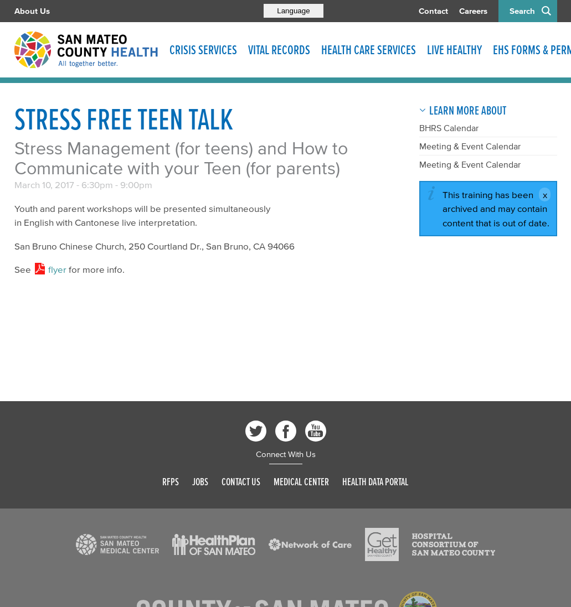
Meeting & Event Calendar (470, 146)
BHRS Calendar (449, 128)
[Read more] (117, 544)
